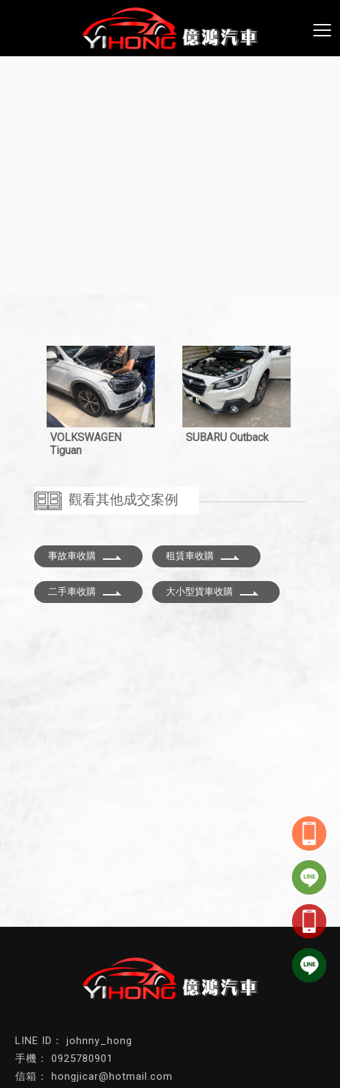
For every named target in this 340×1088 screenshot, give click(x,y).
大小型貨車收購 (212, 591)
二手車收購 (85, 591)
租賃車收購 (203, 555)
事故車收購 (85, 555)
